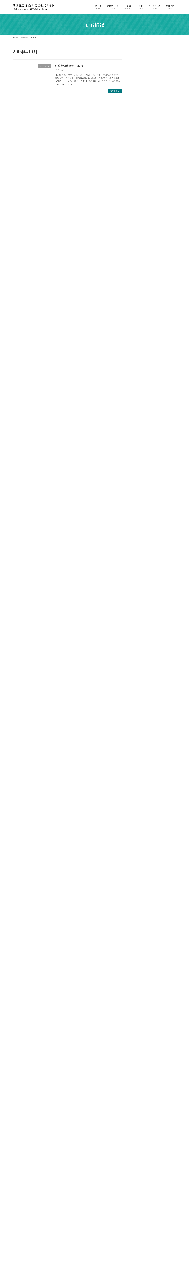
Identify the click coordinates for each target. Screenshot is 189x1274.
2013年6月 (138, 728)
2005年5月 (138, 1148)
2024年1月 (138, 403)
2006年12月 (138, 1058)
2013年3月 (138, 740)
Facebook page (150, 1231)
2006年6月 (138, 1082)
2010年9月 (138, 884)
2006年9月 (138, 1076)
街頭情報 (137, 321)
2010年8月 (138, 890)
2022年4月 (138, 433)
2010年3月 (138, 920)
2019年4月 (138, 469)
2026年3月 (138, 355)
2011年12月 (138, 800)
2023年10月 (138, 415)
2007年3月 (138, 1040)
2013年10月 (138, 716)
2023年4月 (138, 421)
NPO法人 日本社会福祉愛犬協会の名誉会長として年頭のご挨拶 (162, 190)
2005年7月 (138, 1136)
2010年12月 (138, 866)
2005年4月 (138, 1154)
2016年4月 (138, 583)
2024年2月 (138, 397)
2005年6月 (138, 1142)
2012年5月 (138, 782)
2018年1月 (137, 511)
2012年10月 (138, 752)
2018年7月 (138, 481)
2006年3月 (138, 1100)
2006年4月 (138, 1094)
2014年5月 (138, 680)
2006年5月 (138, 1088)
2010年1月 (137, 926)
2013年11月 (138, 710)
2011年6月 (137, 830)
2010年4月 (138, 914)
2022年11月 (138, 427)
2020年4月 (138, 457)
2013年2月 (138, 746)
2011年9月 (137, 812)
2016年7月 (138, 565)
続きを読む (114, 90)
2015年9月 (138, 607)
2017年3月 (138, 541)
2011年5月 (137, 836)
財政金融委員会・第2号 (69, 66)
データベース (139, 309)
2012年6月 (138, 776)
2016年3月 (138, 589)
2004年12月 (138, 1166)
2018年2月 (138, 505)
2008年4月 (138, 986)
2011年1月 (137, 860)
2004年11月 (138, 1173)
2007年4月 (138, 1034)
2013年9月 (138, 722)
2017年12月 (138, 517)
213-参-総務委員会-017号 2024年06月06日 (161, 236)
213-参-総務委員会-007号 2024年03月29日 (161, 266)
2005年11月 (138, 1118)
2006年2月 (138, 1106)
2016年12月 (138, 547)
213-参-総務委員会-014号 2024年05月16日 (161, 251)
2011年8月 (137, 818)
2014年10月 (138, 662)
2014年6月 (138, 674)
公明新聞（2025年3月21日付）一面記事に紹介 (162, 206)
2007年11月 (138, 1004)
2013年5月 (138, 734)
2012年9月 (138, 758)
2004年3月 (138, 1190)
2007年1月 (138, 1052)
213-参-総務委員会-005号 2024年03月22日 (161, 281)
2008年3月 (138, 992)
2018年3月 (138, 499)
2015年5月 (138, 631)
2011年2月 (137, 854)
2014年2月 (138, 698)
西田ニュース (139, 327)
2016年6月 (138, 571)
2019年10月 (138, 463)
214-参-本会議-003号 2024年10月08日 (162, 174)
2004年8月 (138, 1185)
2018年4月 (138, 493)
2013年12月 (138, 704)
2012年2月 (138, 794)
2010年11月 (138, 872)
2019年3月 (138, 475)
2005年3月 (138, 1160)
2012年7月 (138, 770)
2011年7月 (137, 824)
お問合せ (42, 1206)
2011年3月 (137, 848)
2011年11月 (138, 806)
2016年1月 (137, 601)
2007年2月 (138, 1046)
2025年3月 (138, 361)
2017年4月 (138, 535)
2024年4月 (138, 391)
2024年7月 (138, 373)
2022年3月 (138, 439)
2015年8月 (138, 613)
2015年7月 (138, 619)
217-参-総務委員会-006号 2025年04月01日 (161, 144)
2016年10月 (138, 559)
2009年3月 (138, 962)
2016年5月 (138, 577)
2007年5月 (138, 1028)
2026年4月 (138, 349)
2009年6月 (138, 944)
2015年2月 (138, 650)
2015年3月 (138, 643)
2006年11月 (138, 1064)
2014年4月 (138, 686)
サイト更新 (138, 303)
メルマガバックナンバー (144, 315)
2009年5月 (138, 950)
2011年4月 (137, 842)
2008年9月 (138, 974)
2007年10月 (138, 1010)
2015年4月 (138, 638)
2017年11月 (138, 523)
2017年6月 (138, 529)
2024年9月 (138, 367)
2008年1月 (138, 998)
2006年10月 (138, 1070)
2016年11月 (138, 553)
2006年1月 (138, 1112)
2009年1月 (138, 968)
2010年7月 (138, 896)
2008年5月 (138, 980)
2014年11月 (138, 656)
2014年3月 (138, 692)
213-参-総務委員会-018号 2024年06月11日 (161, 221)
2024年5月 (138, 385)
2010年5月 (138, 908)
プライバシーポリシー (24, 1206)
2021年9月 (138, 445)
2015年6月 (138, 626)
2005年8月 (138, 1130)
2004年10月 (138, 1178)
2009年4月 (138, 956)
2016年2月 (138, 596)
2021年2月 (138, 451)
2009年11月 (138, 938)
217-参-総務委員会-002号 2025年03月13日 (161, 159)
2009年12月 (138, 932)
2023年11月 (138, 409)
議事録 (136, 333)
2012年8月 (138, 764)
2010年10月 (138, 878)
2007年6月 (138, 1022)
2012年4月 (138, 788)
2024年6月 (138, 379)
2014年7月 (138, 668)
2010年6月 (138, 902)
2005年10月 (138, 1124)
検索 (169, 62)
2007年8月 (138, 1016)
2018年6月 (138, 487)
